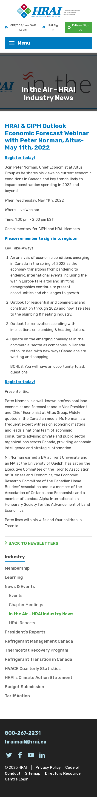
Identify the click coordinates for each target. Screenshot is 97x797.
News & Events (20, 586)
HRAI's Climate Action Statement (38, 677)
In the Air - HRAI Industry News (41, 613)
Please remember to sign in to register (41, 238)
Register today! (20, 157)
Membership (17, 568)
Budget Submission (24, 686)
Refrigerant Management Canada (39, 641)
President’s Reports (25, 632)
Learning (14, 577)
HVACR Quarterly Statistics (33, 668)
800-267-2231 (23, 733)
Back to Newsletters (33, 543)
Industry (15, 557)
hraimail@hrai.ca (25, 742)
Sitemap (32, 773)
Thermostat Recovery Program (36, 650)
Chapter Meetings (26, 604)
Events (15, 595)
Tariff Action (17, 695)
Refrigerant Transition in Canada (38, 659)
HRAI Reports (22, 622)
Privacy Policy (48, 767)
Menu (19, 43)
